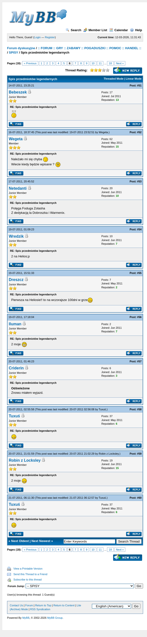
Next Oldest (20, 541)
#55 (139, 273)
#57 (139, 361)
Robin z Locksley (109, 453)
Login (37, 37)
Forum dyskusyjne (21, 48)
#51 (139, 85)
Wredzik (16, 236)
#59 (139, 453)
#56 (139, 317)
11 (100, 63)
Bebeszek (18, 92)
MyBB (25, 617)
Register (50, 37)
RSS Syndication (40, 609)
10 (93, 63)
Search (73, 30)
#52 (139, 132)
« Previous (30, 63)
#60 (139, 497)
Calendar (118, 30)
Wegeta (103, 132)
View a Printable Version (27, 568)
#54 (139, 229)
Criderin (16, 368)
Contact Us (16, 605)
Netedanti (18, 188)
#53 (139, 181)
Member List (95, 30)
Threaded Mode (113, 78)
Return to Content (64, 605)
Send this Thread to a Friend (30, 574)
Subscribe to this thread (27, 579)
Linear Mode (134, 78)
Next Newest (40, 541)
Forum (29, 605)
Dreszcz (16, 280)
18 (110, 63)
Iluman (15, 324)
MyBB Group (55, 617)
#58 (139, 409)
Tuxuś (102, 409)
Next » (120, 63)
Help (136, 30)
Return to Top (43, 605)
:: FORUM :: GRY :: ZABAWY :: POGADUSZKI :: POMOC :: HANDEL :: (89, 48)
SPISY (13, 52)
